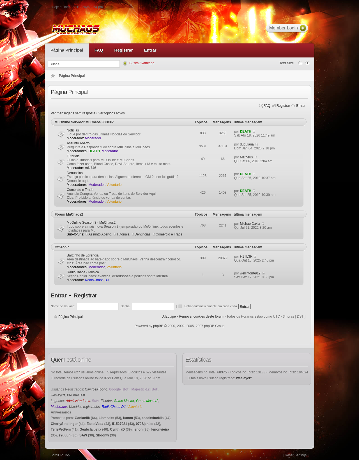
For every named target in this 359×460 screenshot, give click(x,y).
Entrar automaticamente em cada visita (211, 306)
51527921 (119, 424)
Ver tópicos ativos (111, 113)
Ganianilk (82, 418)
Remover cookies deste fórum (201, 316)
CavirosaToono (96, 389)
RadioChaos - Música (83, 272)
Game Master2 (147, 401)
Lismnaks (106, 418)
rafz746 (90, 168)
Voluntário (114, 185)
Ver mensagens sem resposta (73, 113)
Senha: (125, 306)
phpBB (158, 326)
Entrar (300, 106)
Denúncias (75, 173)
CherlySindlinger (64, 424)
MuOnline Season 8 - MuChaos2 (91, 223)
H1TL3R (246, 256)
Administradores (78, 401)
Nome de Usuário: (63, 306)
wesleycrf (58, 395)
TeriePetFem (61, 429)
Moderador (93, 138)
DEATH (245, 131)
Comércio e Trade (80, 190)
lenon (138, 429)
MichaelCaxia (250, 224)
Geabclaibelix (90, 429)
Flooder (106, 401)
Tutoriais (73, 156)
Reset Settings (296, 455)
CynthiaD (117, 429)
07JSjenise (144, 424)
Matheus (246, 157)
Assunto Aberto (78, 143)
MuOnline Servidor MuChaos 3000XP (84, 122)
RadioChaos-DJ (97, 280)
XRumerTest (76, 395)
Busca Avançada (141, 63)
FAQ (267, 106)
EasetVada (94, 424)
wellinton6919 (250, 273)
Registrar (283, 106)
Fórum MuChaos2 (69, 214)
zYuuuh (65, 435)
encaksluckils (153, 418)
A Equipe (169, 316)
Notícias (73, 130)
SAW (83, 435)
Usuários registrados (84, 407)
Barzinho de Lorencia (82, 255)
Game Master (124, 401)
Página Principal (70, 317)
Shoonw (102, 435)
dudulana (247, 144)
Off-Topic (62, 247)
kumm (128, 418)
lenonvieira (160, 429)
